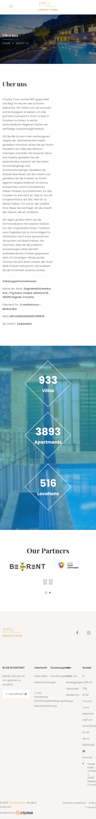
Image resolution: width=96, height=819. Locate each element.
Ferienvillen (41, 676)
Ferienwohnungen (45, 682)
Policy (92, 803)
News (70, 701)
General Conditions (74, 803)
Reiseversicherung (45, 706)
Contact (90, 807)
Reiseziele (73, 688)
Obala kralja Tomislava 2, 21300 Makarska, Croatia (90, 774)
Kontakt (87, 757)
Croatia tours (17, 802)
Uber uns (72, 676)
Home (6, 43)
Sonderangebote (61, 676)
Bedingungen (75, 682)
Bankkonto (73, 695)
